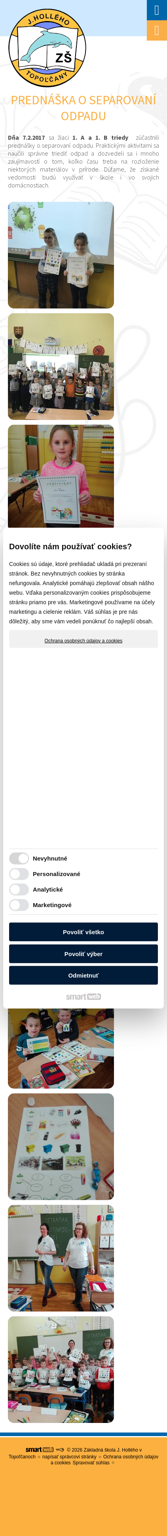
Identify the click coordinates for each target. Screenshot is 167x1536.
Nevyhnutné (50, 858)
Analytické (48, 889)
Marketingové (52, 905)
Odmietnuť (83, 975)
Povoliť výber (83, 953)
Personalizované (56, 873)
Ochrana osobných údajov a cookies (84, 640)
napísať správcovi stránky (69, 1457)
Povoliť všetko (83, 932)
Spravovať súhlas (91, 1463)
